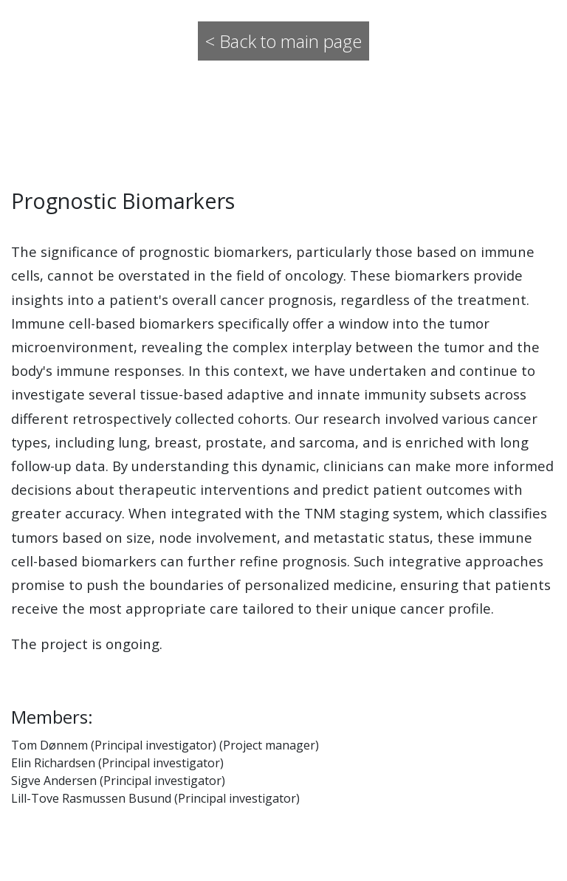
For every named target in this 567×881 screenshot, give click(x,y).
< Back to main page (283, 41)
